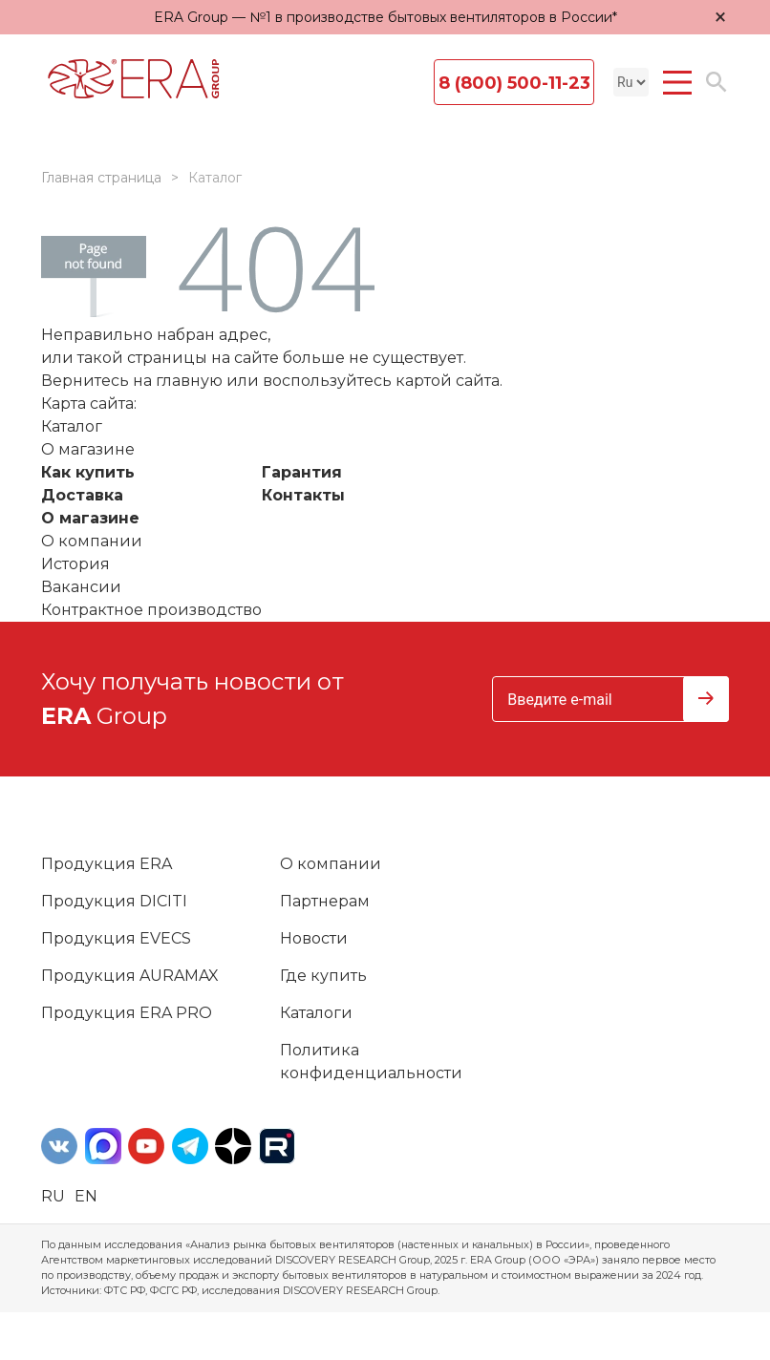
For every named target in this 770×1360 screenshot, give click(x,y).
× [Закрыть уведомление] (720, 17)
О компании (91, 541)
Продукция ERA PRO (126, 1013)
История (75, 564)
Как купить (88, 472)
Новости (314, 938)
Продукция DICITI (114, 901)
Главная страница (101, 177)
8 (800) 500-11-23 (514, 83)
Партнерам (325, 901)
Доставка (82, 495)
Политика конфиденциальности (371, 1061)
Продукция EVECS (116, 938)
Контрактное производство (151, 610)
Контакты (303, 495)
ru (53, 1196)
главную (189, 381)
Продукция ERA (106, 864)
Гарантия (302, 472)
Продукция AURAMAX (130, 976)
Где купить (323, 976)
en (86, 1196)
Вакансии (81, 587)
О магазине (90, 518)
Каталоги (316, 1013)
